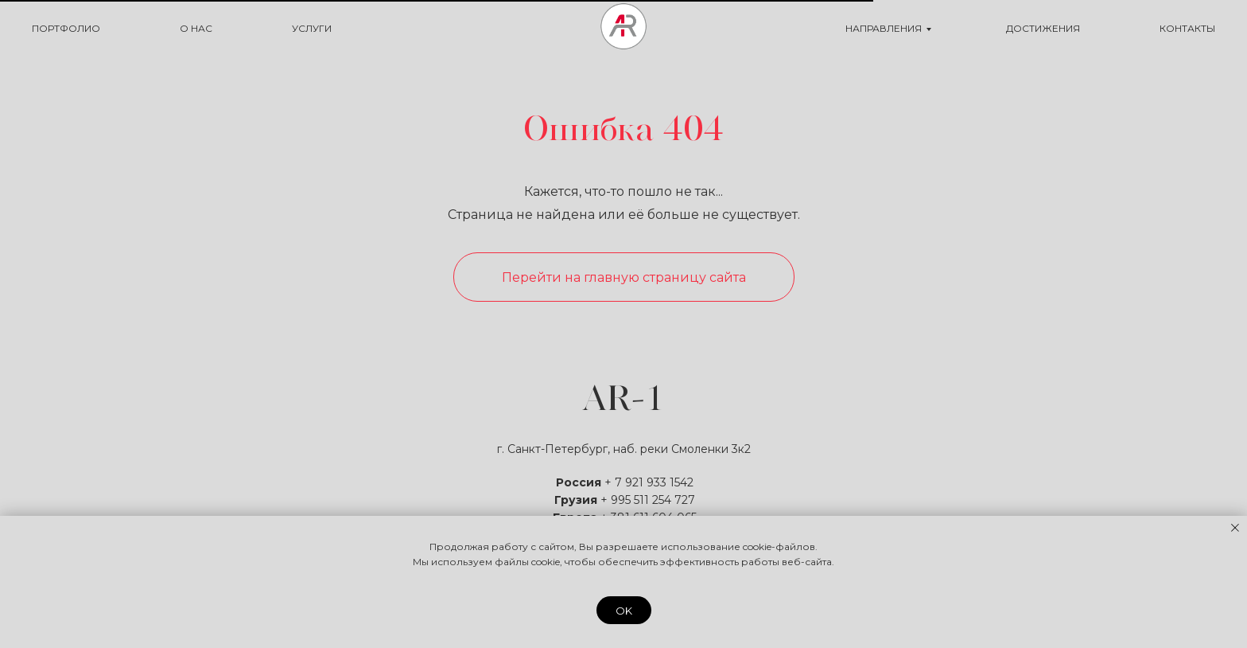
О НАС (196, 28)
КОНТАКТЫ (1187, 28)
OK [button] (624, 610)
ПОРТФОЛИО (66, 28)
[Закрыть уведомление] (1235, 528)
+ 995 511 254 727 (647, 500)
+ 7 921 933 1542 (648, 482)
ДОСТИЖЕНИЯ (1043, 28)
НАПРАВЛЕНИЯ (883, 28)
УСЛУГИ (312, 28)
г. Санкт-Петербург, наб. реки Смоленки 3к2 (624, 449)
